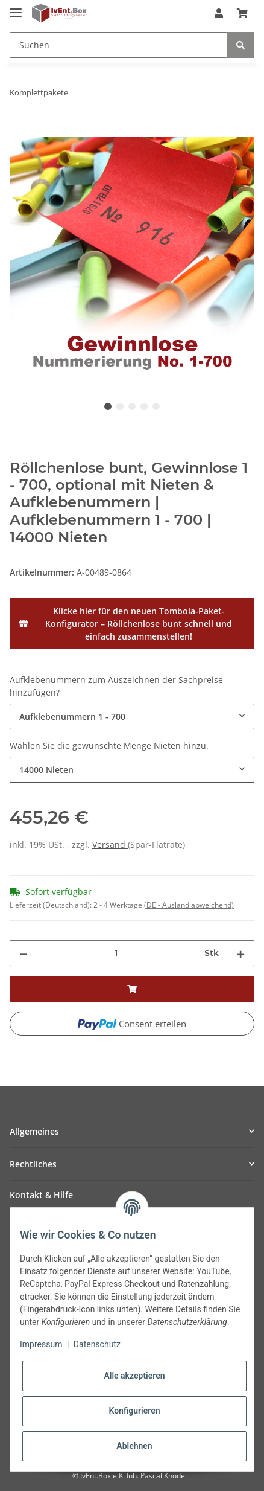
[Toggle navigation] (16, 7)
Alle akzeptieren (134, 1375)
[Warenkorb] (242, 13)
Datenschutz (97, 1344)
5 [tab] (156, 406)
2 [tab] (120, 406)
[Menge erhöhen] (240, 953)
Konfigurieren (134, 1411)
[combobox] (132, 716)
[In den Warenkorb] (19, 130)
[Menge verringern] (23, 953)
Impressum (41, 1344)
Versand (110, 844)
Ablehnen (134, 1446)
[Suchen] (118, 45)
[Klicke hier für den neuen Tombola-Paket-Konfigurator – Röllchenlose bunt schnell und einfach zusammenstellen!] (132, 623)
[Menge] (116, 953)
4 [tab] (144, 406)
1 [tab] (108, 406)
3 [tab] (132, 406)
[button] (219, 13)
